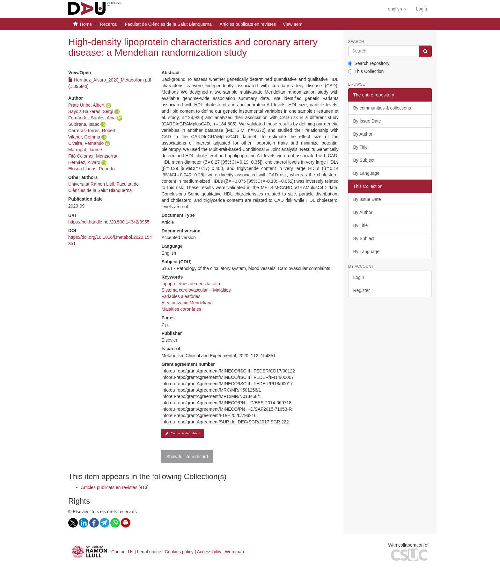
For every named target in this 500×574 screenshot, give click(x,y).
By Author (363, 134)
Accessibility (209, 551)
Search (356, 42)
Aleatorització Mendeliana (186, 302)
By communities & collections (382, 107)
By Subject (364, 160)
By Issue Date (367, 121)
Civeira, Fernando (86, 143)
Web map (234, 551)
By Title (360, 147)
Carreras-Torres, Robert (91, 130)
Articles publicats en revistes (248, 24)
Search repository (369, 63)
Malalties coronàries (181, 309)
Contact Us (122, 551)
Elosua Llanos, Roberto (91, 168)
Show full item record (187, 456)
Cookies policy (179, 551)
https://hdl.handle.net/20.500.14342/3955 (109, 221)
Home (86, 24)
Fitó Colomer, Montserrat (92, 156)
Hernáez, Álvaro (84, 162)
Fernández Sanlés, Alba (92, 117)
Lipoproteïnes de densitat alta (190, 283)
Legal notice (149, 551)
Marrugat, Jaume (85, 149)
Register (361, 290)
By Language (366, 173)
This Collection (366, 71)
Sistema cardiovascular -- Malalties (196, 290)
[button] (397, 9)
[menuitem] (421, 9)
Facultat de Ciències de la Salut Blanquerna (168, 24)
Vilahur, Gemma (84, 136)
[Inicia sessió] (421, 9)
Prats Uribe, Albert (86, 105)
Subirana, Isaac (83, 124)
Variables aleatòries (180, 296)
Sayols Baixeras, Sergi (90, 111)
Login (358, 277)
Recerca (108, 24)
